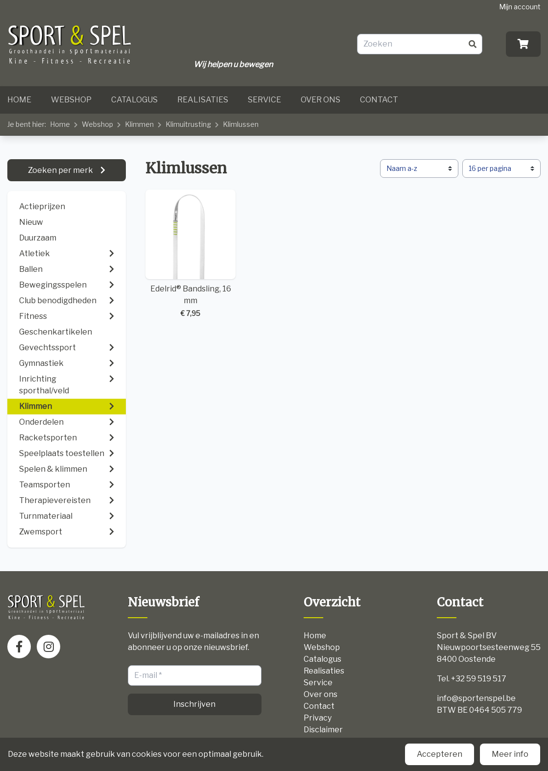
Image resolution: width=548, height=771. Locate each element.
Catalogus (134, 99)
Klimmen (139, 124)
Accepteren (439, 754)
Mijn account (520, 6)
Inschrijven (194, 704)
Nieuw (31, 222)
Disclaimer (323, 729)
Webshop (71, 99)
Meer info (510, 754)
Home (19, 99)
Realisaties (202, 99)
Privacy (318, 718)
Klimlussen (241, 124)
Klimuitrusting (188, 124)
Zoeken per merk (61, 170)
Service (264, 99)
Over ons (320, 99)
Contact (379, 99)
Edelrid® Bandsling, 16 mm (190, 254)
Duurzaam (37, 237)
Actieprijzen (42, 206)
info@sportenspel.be (476, 698)
